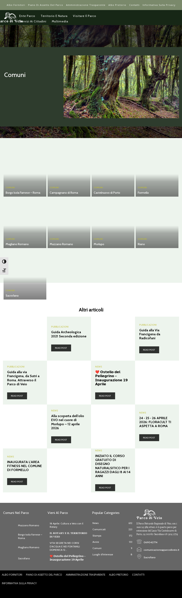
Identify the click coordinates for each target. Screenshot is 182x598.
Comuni (10, 188)
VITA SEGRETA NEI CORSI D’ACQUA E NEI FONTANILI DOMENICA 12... (65, 546)
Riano (141, 244)
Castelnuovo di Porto (107, 193)
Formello (143, 193)
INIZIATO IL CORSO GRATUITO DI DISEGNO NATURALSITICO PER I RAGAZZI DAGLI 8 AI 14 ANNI (112, 466)
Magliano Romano (17, 244)
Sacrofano (12, 295)
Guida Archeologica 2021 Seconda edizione (68, 334)
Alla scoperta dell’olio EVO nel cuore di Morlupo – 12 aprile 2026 (67, 422)
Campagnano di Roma (64, 193)
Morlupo (99, 244)
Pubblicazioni (60, 327)
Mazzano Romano (61, 244)
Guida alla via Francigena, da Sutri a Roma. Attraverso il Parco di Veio (23, 378)
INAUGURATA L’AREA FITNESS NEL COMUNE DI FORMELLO (24, 466)
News (98, 367)
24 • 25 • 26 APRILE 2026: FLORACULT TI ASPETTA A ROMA (155, 422)
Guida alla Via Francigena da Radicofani (149, 334)
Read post (61, 348)
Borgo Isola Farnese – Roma (23, 193)
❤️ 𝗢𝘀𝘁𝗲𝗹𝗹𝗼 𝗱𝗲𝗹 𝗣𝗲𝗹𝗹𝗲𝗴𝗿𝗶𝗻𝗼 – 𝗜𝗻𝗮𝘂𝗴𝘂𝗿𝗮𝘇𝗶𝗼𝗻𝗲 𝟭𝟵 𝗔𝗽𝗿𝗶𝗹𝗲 (111, 378)
